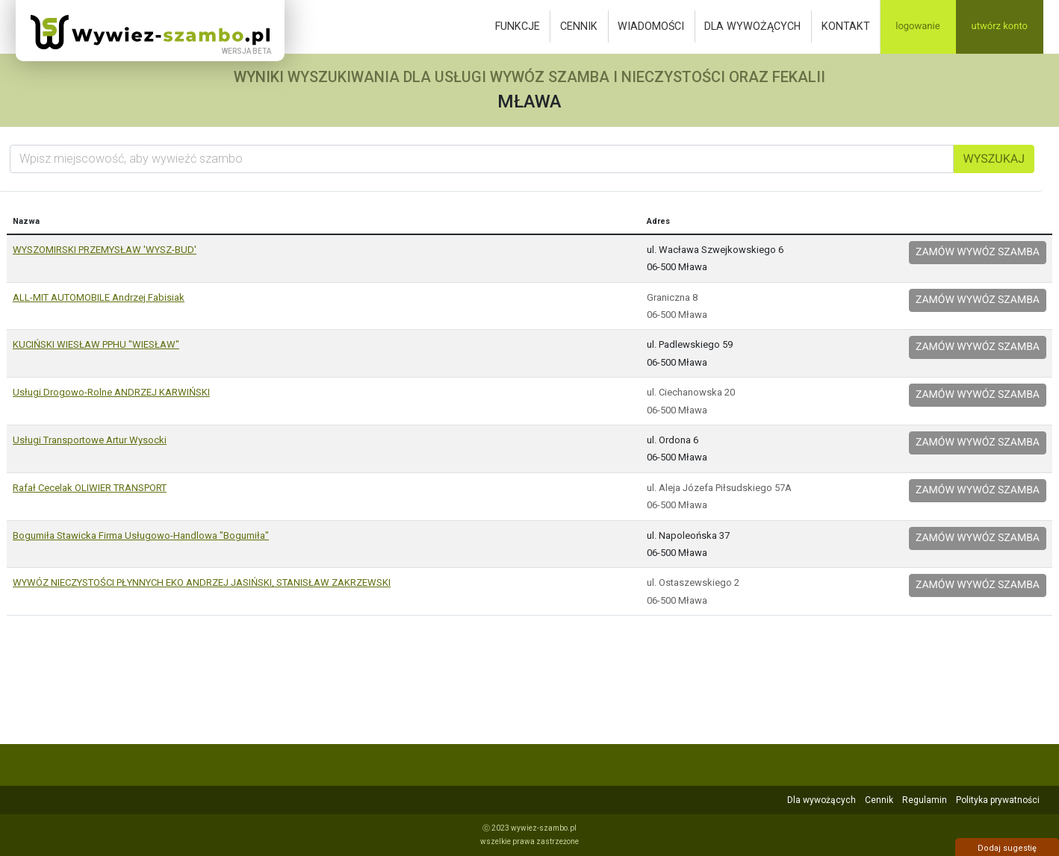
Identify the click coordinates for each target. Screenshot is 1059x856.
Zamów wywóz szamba (978, 252)
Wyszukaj (994, 158)
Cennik (578, 26)
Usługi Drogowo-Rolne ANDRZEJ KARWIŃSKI (111, 392)
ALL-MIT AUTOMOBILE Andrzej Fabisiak (98, 297)
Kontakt (846, 26)
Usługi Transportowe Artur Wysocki (90, 440)
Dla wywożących (752, 26)
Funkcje (517, 26)
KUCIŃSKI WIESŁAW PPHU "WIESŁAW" (96, 344)
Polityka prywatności (998, 800)
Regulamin (924, 800)
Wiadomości (651, 26)
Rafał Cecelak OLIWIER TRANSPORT (90, 487)
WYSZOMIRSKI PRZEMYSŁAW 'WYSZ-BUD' (104, 249)
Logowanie (917, 26)
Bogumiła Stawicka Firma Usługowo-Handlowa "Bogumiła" (141, 535)
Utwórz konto (1000, 26)
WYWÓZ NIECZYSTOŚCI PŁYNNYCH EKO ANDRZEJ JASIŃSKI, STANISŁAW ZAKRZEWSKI (202, 582)
